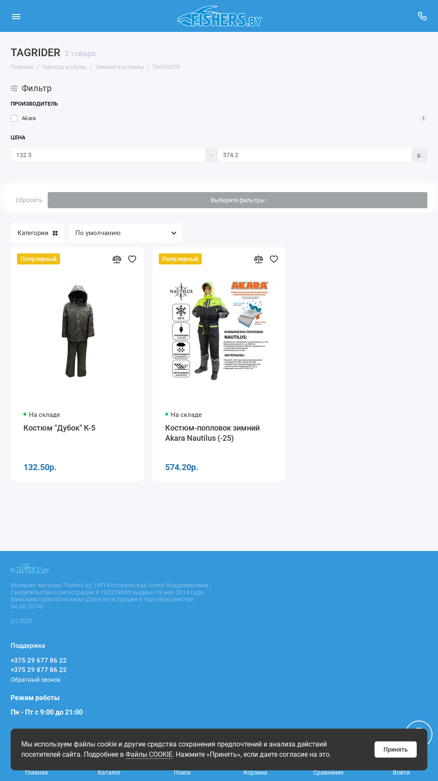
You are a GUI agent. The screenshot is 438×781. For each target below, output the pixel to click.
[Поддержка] (422, 16)
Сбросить (29, 200)
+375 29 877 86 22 (39, 670)
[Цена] (108, 155)
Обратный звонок (36, 679)
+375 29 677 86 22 (39, 660)
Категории (37, 233)
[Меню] (16, 16)
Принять (396, 749)
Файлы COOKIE (149, 754)
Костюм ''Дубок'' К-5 (59, 427)
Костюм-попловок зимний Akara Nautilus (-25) (212, 432)
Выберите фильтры (238, 200)
